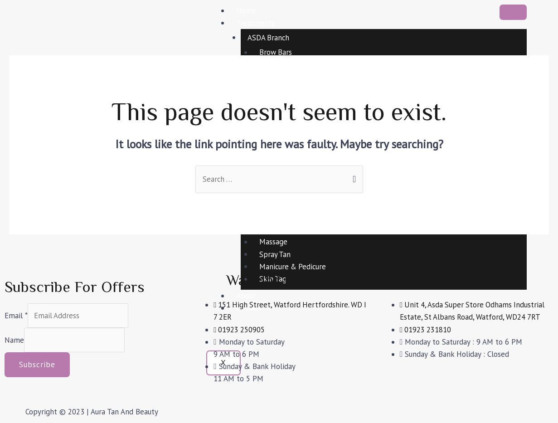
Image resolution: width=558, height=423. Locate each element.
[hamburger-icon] (513, 12)
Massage (273, 242)
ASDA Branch (268, 37)
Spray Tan (275, 254)
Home (246, 10)
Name (14, 340)
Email (16, 316)
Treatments (255, 23)
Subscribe (37, 365)
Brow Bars (276, 52)
